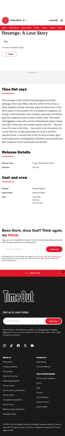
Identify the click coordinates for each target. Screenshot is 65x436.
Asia (38, 388)
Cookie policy (8, 395)
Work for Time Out (10, 376)
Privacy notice (8, 386)
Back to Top (32, 273)
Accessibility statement (12, 400)
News (4, 28)
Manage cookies (9, 414)
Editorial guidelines (11, 381)
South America (43, 402)
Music (60, 28)
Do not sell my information (14, 391)
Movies (52, 28)
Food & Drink (26, 28)
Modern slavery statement (14, 410)
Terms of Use (42, 257)
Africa (39, 383)
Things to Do (14, 28)
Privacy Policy (56, 257)
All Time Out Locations (46, 379)
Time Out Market (43, 367)
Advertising (41, 362)
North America (43, 398)
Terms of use (8, 405)
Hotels (44, 28)
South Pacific (42, 407)
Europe (39, 393)
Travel (36, 28)
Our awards (7, 372)
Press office (7, 362)
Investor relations (10, 367)
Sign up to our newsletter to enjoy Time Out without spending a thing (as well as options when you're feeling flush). (32, 241)
